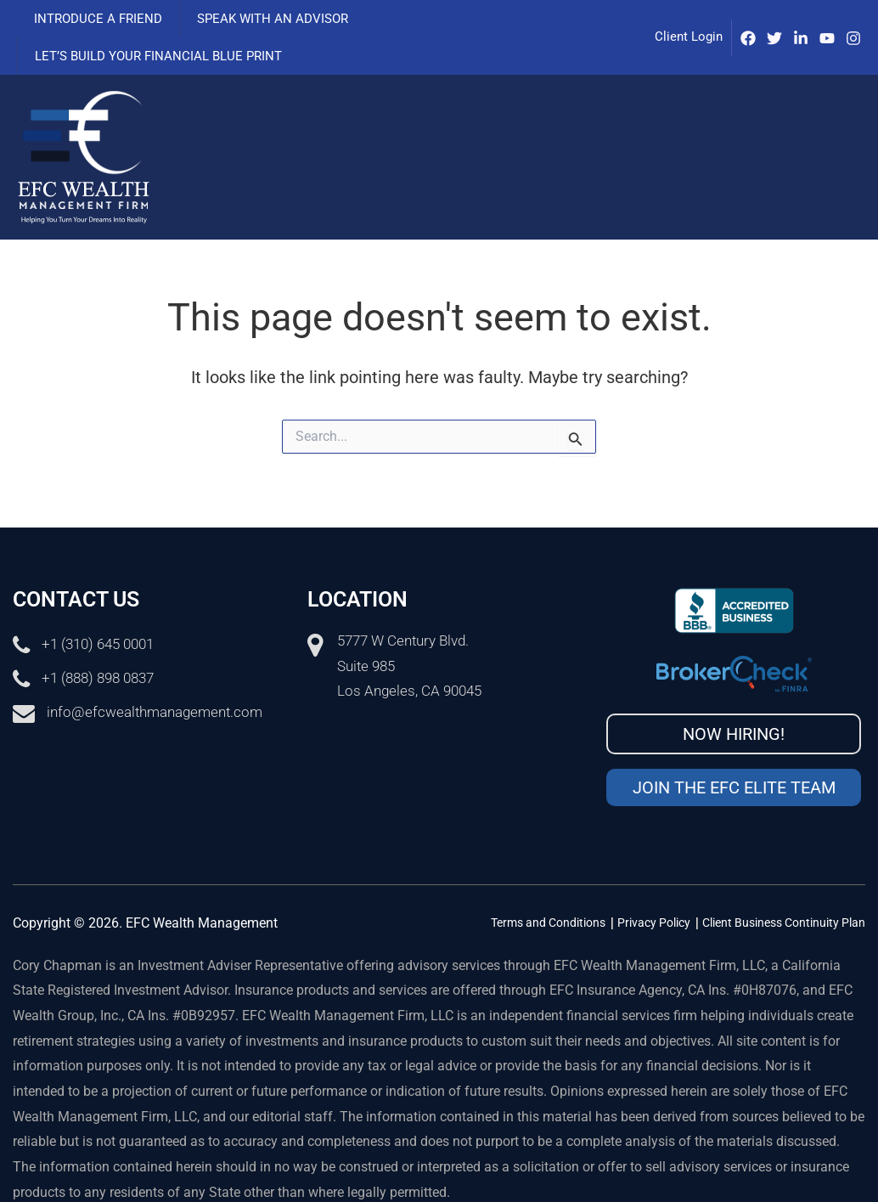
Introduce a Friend (94, 18)
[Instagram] (853, 19)
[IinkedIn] (800, 19)
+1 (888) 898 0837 (98, 641)
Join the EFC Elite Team (734, 750)
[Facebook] (748, 19)
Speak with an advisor (259, 18)
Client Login (689, 17)
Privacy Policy (653, 885)
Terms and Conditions (548, 885)
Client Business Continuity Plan (783, 885)
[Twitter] (774, 19)
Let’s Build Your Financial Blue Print (485, 18)
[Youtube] (827, 19)
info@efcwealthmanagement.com (154, 675)
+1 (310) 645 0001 (98, 607)
